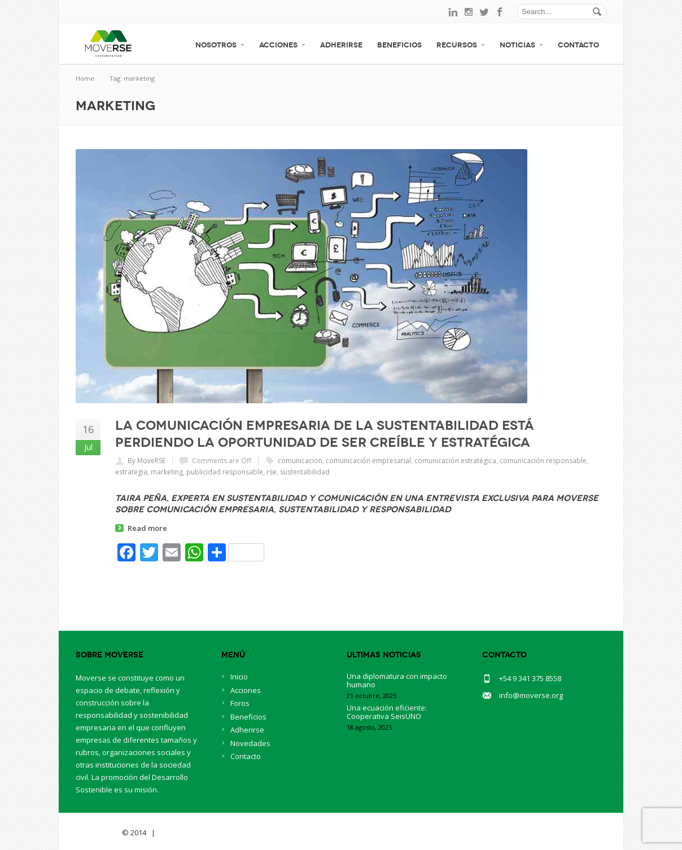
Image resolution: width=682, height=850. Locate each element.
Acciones (282, 45)
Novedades (250, 743)
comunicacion (300, 460)
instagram (468, 11)
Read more (147, 528)
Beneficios (399, 45)
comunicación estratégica (455, 460)
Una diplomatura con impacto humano (397, 680)
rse (271, 472)
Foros (240, 703)
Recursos (460, 45)
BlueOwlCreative (188, 832)
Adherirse (341, 45)
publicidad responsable (224, 472)
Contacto (578, 45)
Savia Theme (98, 832)
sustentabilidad (305, 472)
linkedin (452, 11)
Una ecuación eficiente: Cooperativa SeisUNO (387, 712)
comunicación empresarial (368, 460)
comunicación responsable (543, 460)
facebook (500, 11)
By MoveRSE (146, 460)
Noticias (521, 45)
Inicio (239, 677)
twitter (484, 11)
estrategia (131, 472)
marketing (167, 472)
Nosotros (219, 45)
